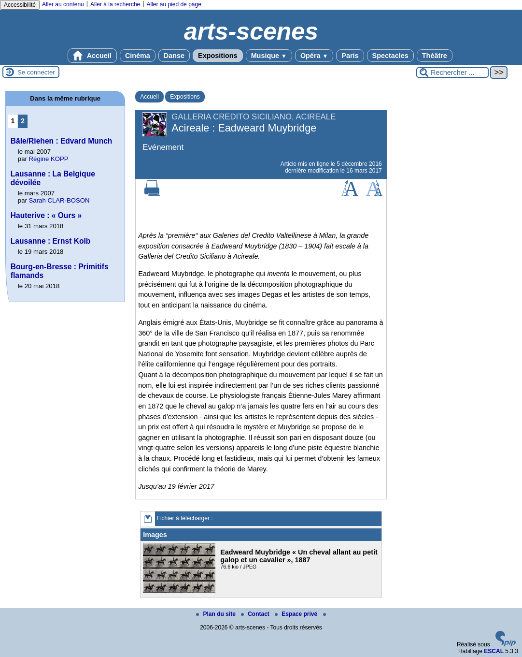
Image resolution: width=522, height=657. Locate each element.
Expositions (218, 55)
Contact (256, 614)
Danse (174, 55)
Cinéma (137, 55)
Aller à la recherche (115, 4)
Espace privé (297, 614)
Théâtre (434, 55)
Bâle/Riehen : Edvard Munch (62, 141)
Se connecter (36, 72)
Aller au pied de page (173, 4)
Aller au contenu (63, 4)
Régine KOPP (49, 158)
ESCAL (494, 651)
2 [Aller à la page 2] (23, 121)
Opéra (314, 55)
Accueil (92, 55)
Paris (349, 55)
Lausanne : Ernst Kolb (51, 241)
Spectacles (390, 55)
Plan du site (216, 614)
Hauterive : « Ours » (46, 215)
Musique (269, 55)
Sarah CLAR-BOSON (59, 200)
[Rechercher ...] (452, 72)
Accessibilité (20, 4)
